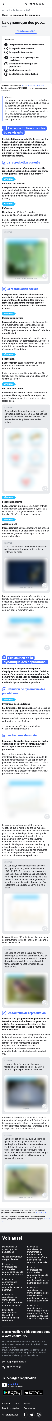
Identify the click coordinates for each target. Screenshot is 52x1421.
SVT (28, 10)
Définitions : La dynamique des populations (9, 1249)
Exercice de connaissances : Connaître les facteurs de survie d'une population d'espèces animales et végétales (38, 1294)
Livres (27, 1403)
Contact (6, 1403)
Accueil (6, 10)
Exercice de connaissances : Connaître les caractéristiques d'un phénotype (12, 1284)
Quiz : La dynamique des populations (12, 1258)
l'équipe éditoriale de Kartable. (33, 86)
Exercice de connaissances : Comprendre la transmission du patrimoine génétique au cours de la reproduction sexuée (37, 1254)
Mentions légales (10, 1408)
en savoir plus (40, 1213)
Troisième (18, 10)
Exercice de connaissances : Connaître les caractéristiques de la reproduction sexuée (12, 1299)
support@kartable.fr (16, 1361)
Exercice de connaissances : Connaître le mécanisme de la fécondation (10, 1315)
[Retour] (5, 3)
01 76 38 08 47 (37, 4)
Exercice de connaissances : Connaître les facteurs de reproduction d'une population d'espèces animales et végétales (38, 1312)
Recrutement (30, 1408)
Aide (17, 1403)
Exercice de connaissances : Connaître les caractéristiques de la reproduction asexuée (12, 1269)
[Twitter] (32, 1415)
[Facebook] (25, 1415)
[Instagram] (39, 1415)
